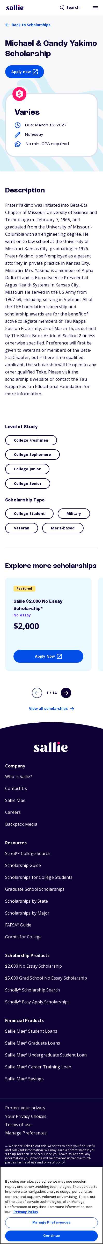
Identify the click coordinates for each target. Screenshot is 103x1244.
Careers (13, 812)
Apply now (21, 71)
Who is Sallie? (18, 776)
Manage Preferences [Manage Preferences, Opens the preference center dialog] (51, 1222)
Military (74, 513)
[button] (26, 1134)
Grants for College (23, 937)
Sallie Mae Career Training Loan (38, 1067)
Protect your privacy (25, 1108)
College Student (29, 513)
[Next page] (66, 693)
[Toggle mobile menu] (95, 7)
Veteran (21, 528)
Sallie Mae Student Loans (31, 1031)
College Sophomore (32, 454)
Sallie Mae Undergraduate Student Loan (46, 1055)
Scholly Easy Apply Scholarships (37, 1002)
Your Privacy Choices (25, 1116)
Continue (51, 1236)
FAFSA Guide (18, 925)
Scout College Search (27, 853)
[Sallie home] (51, 751)
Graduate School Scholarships (35, 889)
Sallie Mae (15, 800)
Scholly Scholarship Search (32, 990)
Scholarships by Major (27, 913)
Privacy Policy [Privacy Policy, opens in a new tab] (25, 1212)
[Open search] (69, 7)
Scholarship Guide (23, 865)
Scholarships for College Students (39, 877)
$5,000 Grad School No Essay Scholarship (46, 978)
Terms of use (18, 1124)
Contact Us (16, 788)
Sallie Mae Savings (24, 1079)
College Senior (27, 483)
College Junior (27, 468)
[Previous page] (37, 693)
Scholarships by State (26, 901)
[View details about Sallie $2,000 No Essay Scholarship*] (48, 624)
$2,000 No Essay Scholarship (33, 966)
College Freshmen (31, 440)
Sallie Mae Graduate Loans (32, 1043)
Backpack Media (21, 824)
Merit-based (63, 528)
